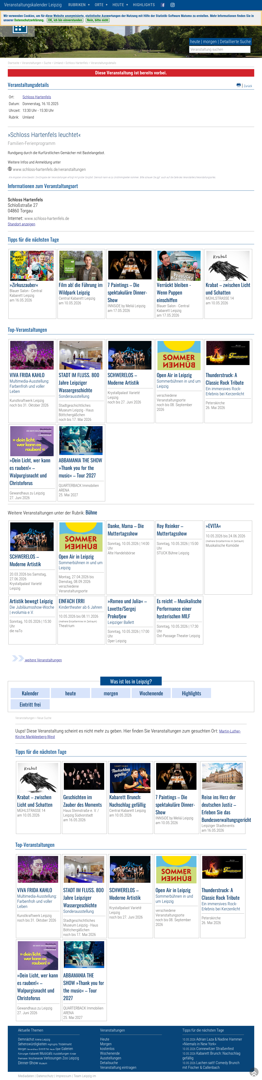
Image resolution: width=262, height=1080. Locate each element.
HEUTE (118, 4)
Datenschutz (44, 1076)
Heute (52, 1049)
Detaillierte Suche (235, 41)
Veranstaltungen (31, 63)
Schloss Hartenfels (77, 63)
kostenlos (107, 1048)
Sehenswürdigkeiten (32, 1044)
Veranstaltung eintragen (118, 1067)
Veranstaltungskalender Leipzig (33, 5)
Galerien (67, 1048)
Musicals (46, 1053)
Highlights (144, 4)
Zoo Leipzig (70, 1058)
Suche (47, 63)
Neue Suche (44, 718)
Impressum (63, 1076)
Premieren (23, 1058)
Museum (43, 1063)
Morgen (22, 1049)
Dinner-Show (28, 1062)
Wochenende (35, 1058)
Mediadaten (26, 1076)
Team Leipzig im (85, 1076)
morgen (210, 41)
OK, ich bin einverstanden (65, 20)
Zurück (248, 86)
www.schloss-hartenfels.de (46, 218)
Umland (58, 63)
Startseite (13, 63)
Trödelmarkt (65, 1044)
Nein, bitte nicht (97, 20)
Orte (99, 4)
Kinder (73, 1053)
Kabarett (34, 1053)
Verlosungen (53, 1058)
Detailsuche (109, 1062)
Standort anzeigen (21, 224)
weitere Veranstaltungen (37, 660)
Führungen (23, 1053)
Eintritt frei (44, 1049)
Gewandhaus (32, 1049)
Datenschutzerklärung (28, 20)
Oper (58, 1049)
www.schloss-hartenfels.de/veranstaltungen (49, 169)
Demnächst (26, 1039)
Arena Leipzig (42, 1039)
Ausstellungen (61, 1053)
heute (195, 41)
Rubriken (77, 4)
